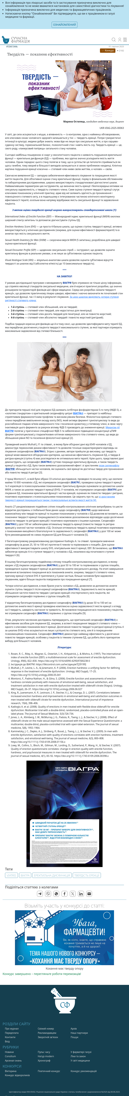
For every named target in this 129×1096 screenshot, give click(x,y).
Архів (74, 1028)
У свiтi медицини (80, 1060)
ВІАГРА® (78, 413)
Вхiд (7, 1041)
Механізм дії (113, 427)
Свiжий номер (46, 1028)
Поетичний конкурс (49, 1070)
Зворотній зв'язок (48, 1037)
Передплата (11, 1032)
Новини (9, 1052)
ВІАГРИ (9, 430)
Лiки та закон (78, 1056)
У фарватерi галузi (81, 1052)
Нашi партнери (79, 1032)
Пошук (74, 1037)
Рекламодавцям (47, 1032)
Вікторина (10, 1070)
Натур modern (46, 1056)
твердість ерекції (86, 875)
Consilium (10, 1056)
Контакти (10, 1037)
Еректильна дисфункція (52, 875)
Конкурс (107, 50)
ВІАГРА (25, 875)
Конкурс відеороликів (17, 1075)
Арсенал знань (13, 1060)
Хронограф (44, 1060)
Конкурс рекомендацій (84, 1070)
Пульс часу (44, 1052)
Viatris (11, 875)
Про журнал (12, 1028)
